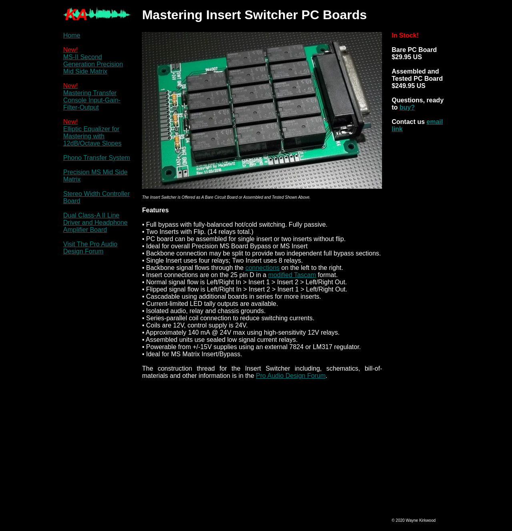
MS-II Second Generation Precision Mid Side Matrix (93, 64)
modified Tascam (292, 274)
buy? (407, 107)
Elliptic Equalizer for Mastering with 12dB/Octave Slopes (92, 136)
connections (262, 267)
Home (71, 35)
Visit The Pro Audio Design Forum (90, 248)
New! (70, 49)
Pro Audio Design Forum (291, 375)
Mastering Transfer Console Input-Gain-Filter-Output (91, 100)
